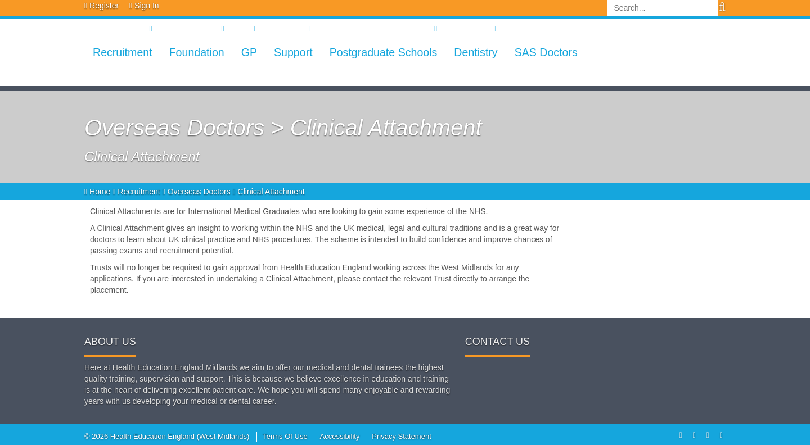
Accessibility (340, 436)
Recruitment (122, 52)
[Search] (663, 8)
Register (104, 5)
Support (293, 52)
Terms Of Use (285, 436)
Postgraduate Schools (384, 52)
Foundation (196, 52)
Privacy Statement (401, 436)
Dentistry (475, 52)
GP (249, 52)
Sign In (146, 5)
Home (98, 191)
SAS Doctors (546, 52)
